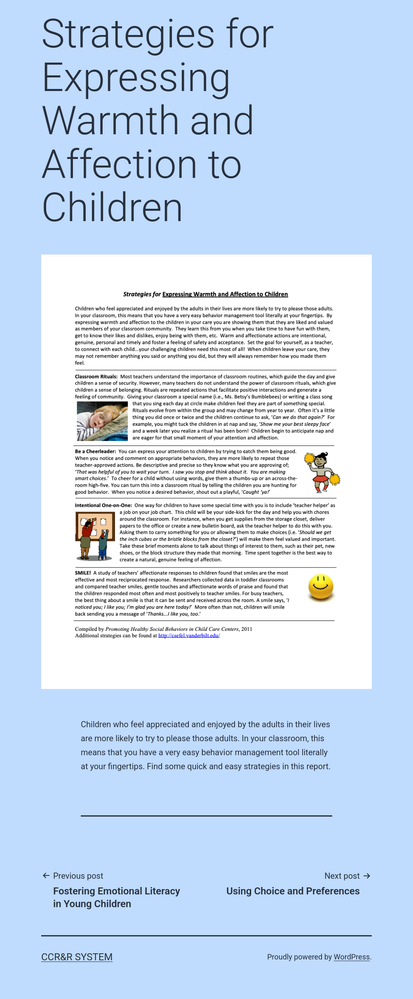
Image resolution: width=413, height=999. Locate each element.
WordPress (352, 956)
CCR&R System (77, 957)
